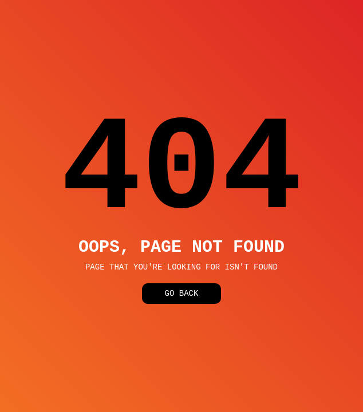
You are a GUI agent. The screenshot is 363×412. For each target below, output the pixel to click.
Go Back (182, 296)
